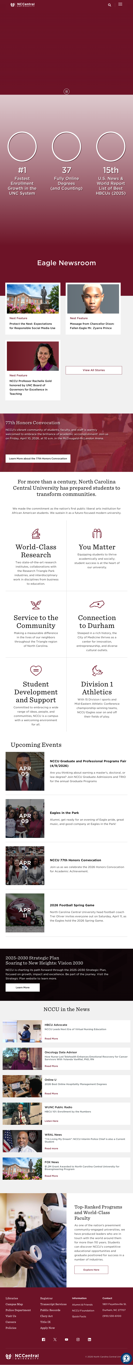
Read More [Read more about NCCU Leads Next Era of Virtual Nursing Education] (51, 1038)
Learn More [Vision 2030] (23, 987)
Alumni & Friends (82, 1304)
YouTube (65, 1338)
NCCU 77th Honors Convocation (75, 860)
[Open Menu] (120, 5)
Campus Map (14, 1304)
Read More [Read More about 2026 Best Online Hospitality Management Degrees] (51, 1093)
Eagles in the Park (64, 813)
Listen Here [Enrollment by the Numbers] (51, 1121)
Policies (11, 1327)
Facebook (42, 1338)
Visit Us (11, 1316)
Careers (11, 1321)
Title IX (45, 1321)
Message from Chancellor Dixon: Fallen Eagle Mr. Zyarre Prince (92, 326)
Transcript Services (53, 1304)
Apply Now (47, 1327)
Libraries (12, 1298)
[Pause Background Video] (66, 91)
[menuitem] (43, 1339)
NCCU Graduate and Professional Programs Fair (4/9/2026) (88, 763)
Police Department (18, 1310)
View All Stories (94, 370)
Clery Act (46, 1316)
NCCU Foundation (83, 1310)
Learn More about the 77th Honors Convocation (38, 458)
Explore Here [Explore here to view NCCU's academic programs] (91, 1269)
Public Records (50, 1310)
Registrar (46, 1298)
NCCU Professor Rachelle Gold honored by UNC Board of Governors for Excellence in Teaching (31, 387)
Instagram (77, 1338)
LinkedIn (88, 1338)
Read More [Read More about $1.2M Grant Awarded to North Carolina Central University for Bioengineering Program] (51, 1176)
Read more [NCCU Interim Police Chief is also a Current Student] (51, 1148)
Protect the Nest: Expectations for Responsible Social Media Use (32, 326)
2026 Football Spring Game (72, 905)
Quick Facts (79, 1316)
